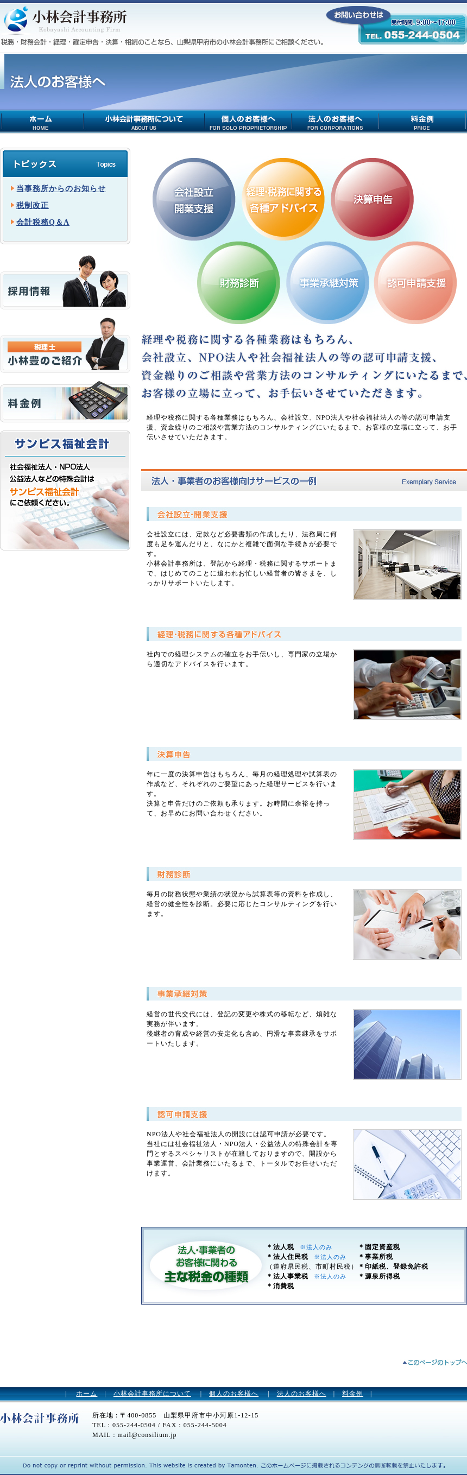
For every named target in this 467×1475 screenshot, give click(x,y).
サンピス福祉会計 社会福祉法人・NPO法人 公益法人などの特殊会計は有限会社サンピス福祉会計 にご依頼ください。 (65, 490)
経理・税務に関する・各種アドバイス (283, 199)
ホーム (86, 1393)
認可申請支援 (415, 283)
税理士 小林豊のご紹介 (65, 345)
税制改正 (32, 205)
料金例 (423, 121)
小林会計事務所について (144, 121)
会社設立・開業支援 (194, 199)
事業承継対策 (328, 283)
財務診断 (239, 283)
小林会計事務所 (62, 24)
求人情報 (65, 282)
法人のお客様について (335, 121)
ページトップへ (434, 1363)
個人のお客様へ (233, 1393)
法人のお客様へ (301, 1393)
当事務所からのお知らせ (61, 189)
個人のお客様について (248, 121)
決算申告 (372, 199)
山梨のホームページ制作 (138, 1464)
